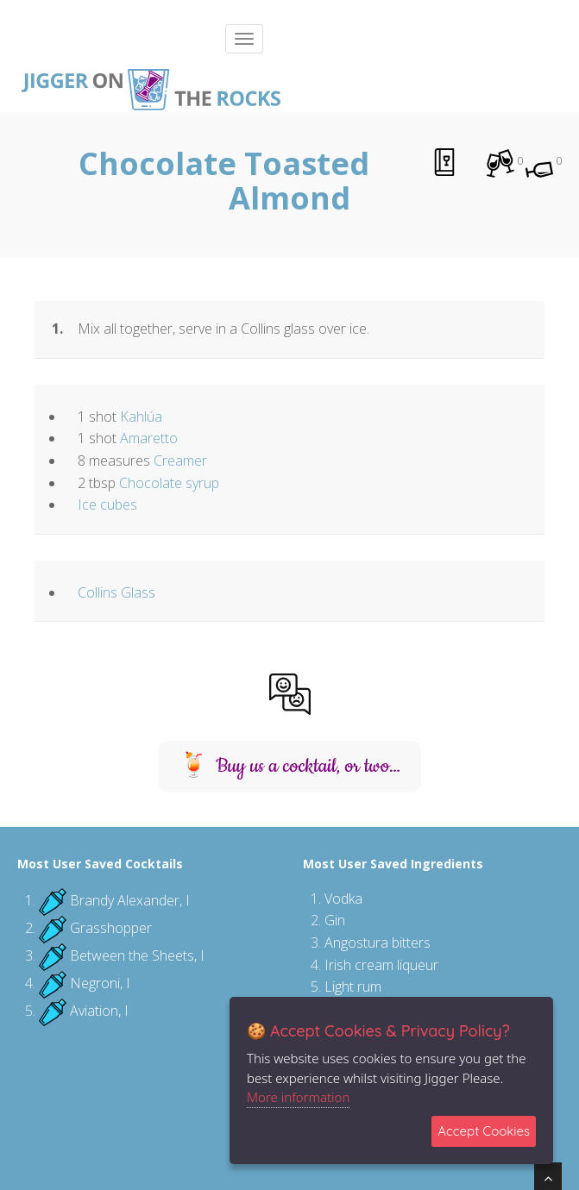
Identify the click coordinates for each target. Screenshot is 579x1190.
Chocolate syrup (169, 482)
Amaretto (149, 438)
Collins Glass (116, 592)
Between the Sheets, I (137, 955)
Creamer (180, 460)
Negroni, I (100, 983)
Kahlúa (141, 416)
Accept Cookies (483, 1131)
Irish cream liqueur (381, 964)
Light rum (352, 986)
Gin (334, 920)
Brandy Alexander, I (130, 900)
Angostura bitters (377, 942)
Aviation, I (99, 1010)
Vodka (343, 898)
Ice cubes (107, 504)
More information (298, 1096)
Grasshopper (111, 927)
